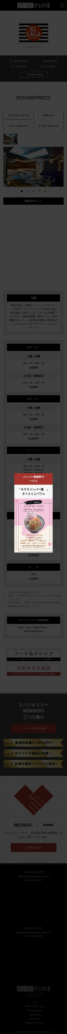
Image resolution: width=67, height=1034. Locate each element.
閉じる (49, 481)
